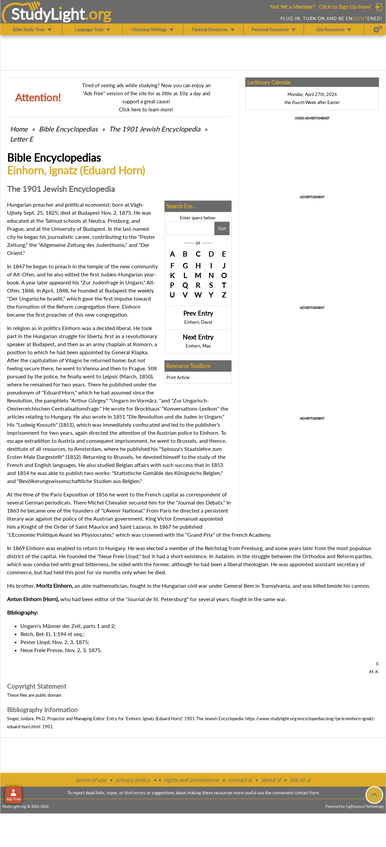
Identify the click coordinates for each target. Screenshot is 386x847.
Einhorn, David (198, 322)
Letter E (21, 139)
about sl (270, 779)
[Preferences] (377, 29)
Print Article (178, 377)
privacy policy (133, 779)
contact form (307, 792)
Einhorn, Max (198, 346)
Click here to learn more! (146, 109)
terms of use (91, 779)
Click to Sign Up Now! (345, 6)
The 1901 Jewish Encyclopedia (155, 129)
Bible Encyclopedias (68, 129)
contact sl (240, 779)
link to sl (300, 779)
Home (19, 129)
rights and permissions (191, 779)
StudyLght (48, 13)
